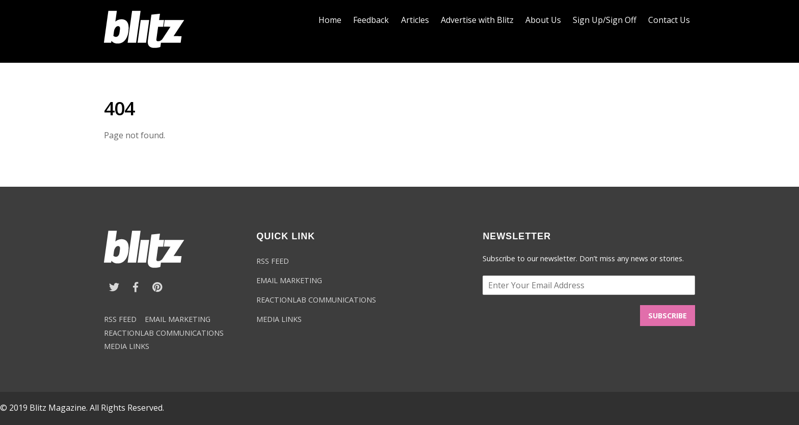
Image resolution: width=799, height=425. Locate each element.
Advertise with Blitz (477, 20)
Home (329, 20)
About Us (543, 20)
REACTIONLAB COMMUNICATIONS (164, 333)
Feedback (371, 20)
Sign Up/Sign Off (604, 20)
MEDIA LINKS (126, 346)
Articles (415, 20)
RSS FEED (120, 319)
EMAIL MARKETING (177, 319)
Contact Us (669, 20)
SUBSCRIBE (667, 315)
